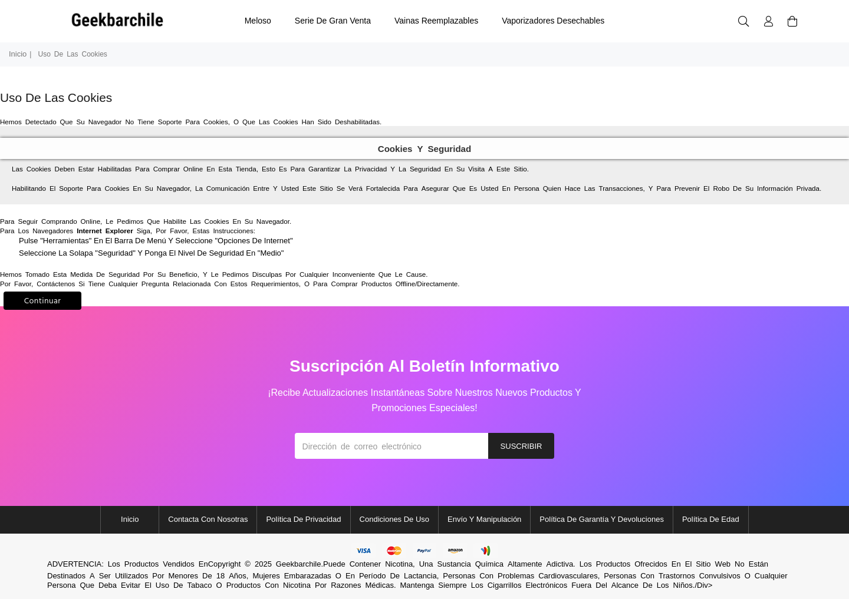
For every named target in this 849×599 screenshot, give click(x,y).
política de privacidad (303, 519)
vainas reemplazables (436, 20)
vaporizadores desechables (553, 20)
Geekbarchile (298, 564)
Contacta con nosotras (208, 519)
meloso (258, 20)
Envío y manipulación (484, 519)
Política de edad (710, 519)
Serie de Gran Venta (333, 20)
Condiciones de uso (395, 519)
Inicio (18, 53)
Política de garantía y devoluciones (601, 519)
